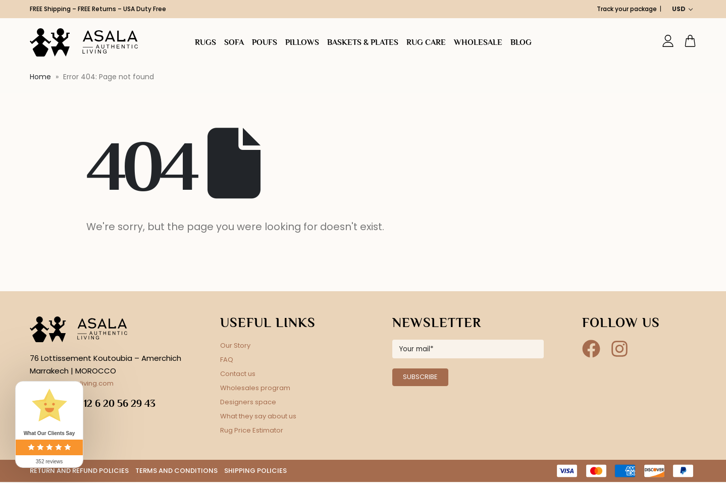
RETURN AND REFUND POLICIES (79, 471)
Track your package (627, 9)
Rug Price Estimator (251, 430)
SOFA (234, 42)
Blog (521, 42)
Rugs (205, 42)
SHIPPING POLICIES (255, 471)
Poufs (264, 42)
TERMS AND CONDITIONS (176, 471)
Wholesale (478, 42)
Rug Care (426, 42)
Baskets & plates (362, 42)
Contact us (237, 374)
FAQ (226, 359)
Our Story (235, 345)
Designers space (248, 402)
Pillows (302, 42)
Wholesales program (255, 388)
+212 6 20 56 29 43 (114, 403)
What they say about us (258, 416)
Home (40, 77)
